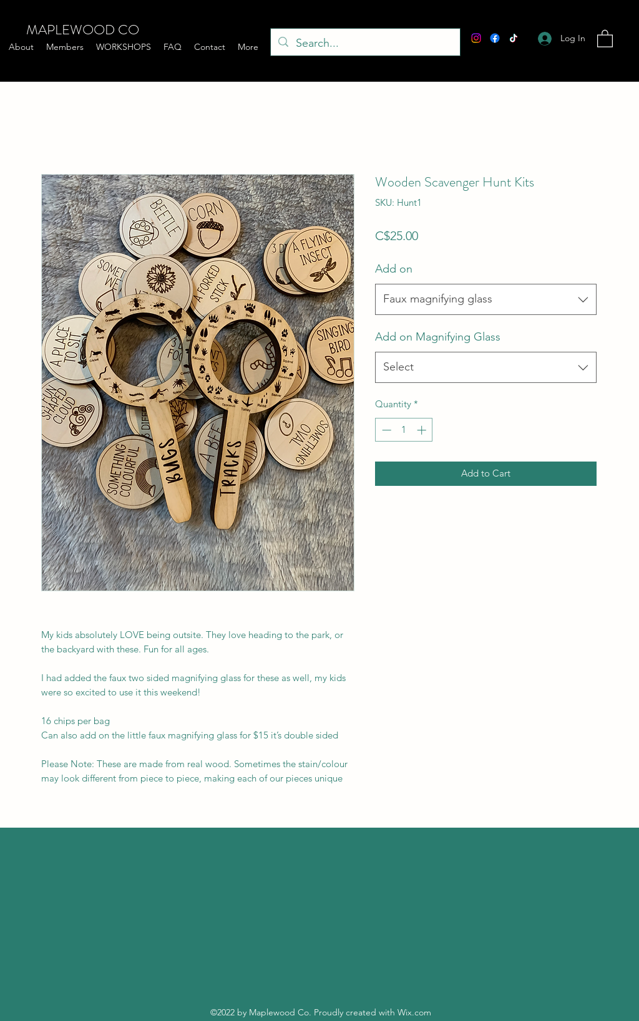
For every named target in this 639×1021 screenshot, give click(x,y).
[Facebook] (495, 38)
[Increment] (422, 430)
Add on (393, 269)
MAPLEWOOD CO (82, 29)
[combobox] (486, 299)
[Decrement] (385, 430)
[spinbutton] (404, 430)
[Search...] (365, 44)
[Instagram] (476, 38)
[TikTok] (513, 38)
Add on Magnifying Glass (437, 337)
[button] (605, 38)
